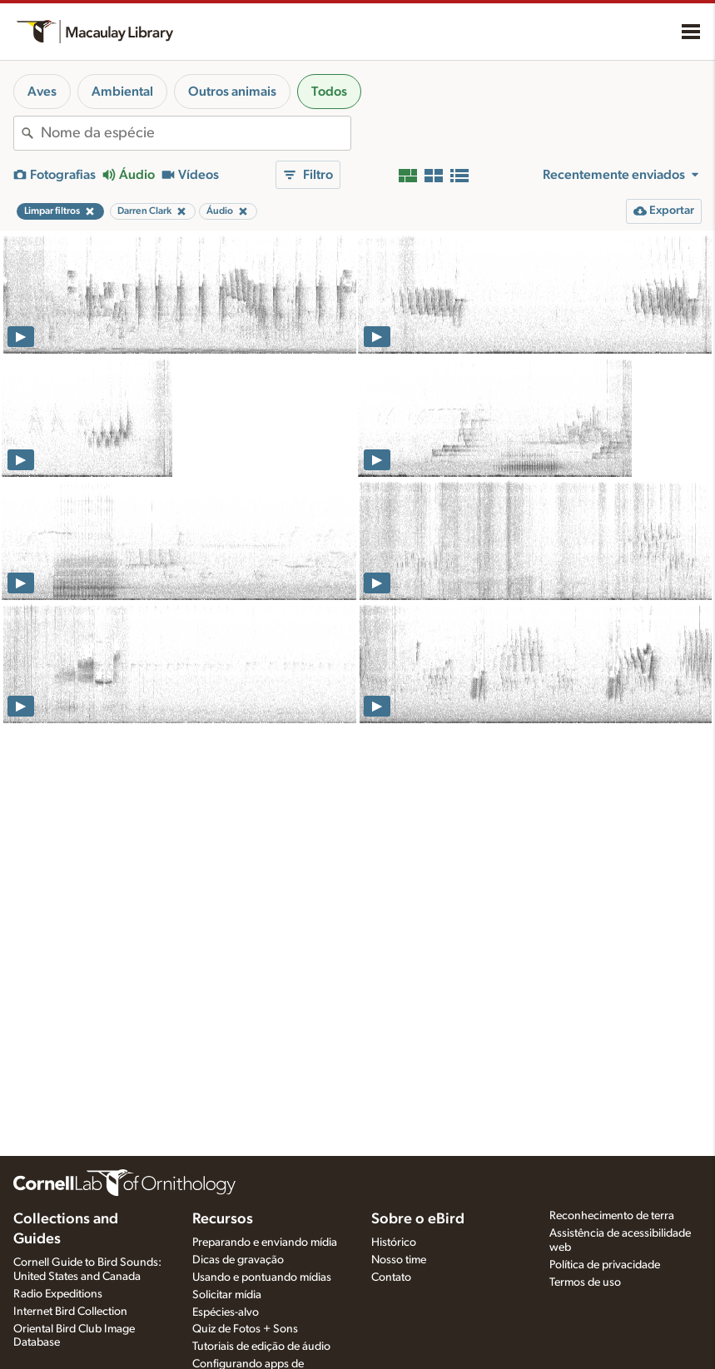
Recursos (222, 1219)
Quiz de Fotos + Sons (245, 1329)
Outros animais (232, 91)
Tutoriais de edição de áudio (261, 1346)
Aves (42, 91)
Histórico (393, 1242)
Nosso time (398, 1260)
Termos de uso (585, 1282)
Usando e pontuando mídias (261, 1277)
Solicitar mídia (226, 1295)
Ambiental (122, 91)
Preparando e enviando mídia (264, 1242)
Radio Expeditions (57, 1294)
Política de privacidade (604, 1265)
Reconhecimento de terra (611, 1216)
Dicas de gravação (238, 1260)
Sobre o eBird (417, 1219)
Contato (391, 1277)
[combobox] (195, 133)
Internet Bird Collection (70, 1311)
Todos (329, 91)
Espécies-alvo (225, 1312)
